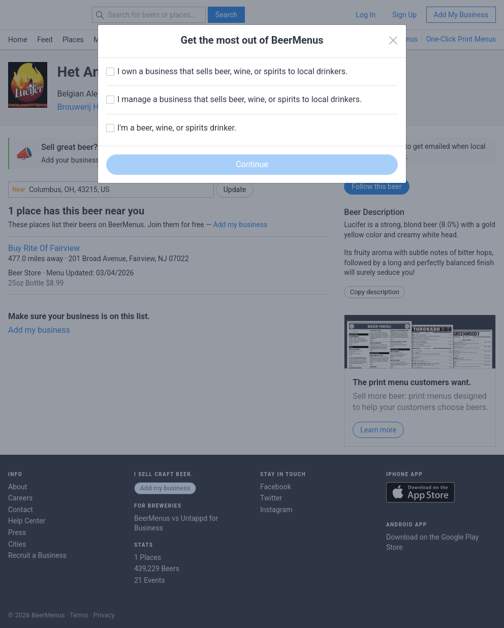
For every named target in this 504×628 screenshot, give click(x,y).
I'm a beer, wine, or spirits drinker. (176, 128)
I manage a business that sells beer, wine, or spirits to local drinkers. (239, 99)
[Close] (393, 41)
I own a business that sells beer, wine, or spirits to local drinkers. (232, 71)
